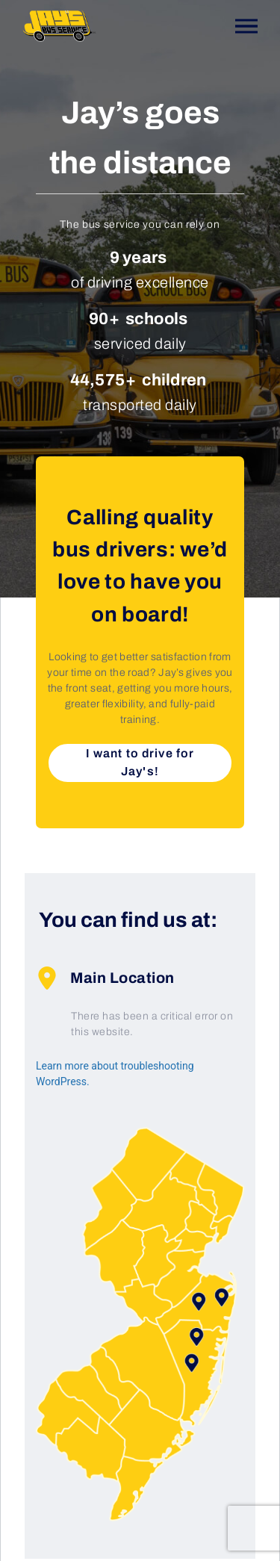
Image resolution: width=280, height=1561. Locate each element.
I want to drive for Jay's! (140, 762)
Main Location (105, 978)
